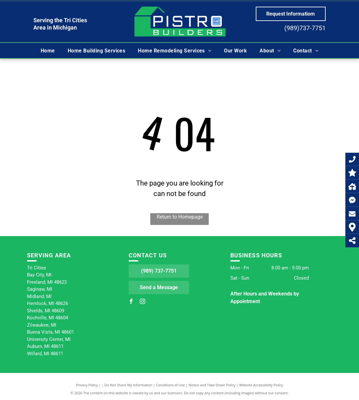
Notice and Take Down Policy (212, 385)
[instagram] (143, 302)
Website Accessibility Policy (261, 385)
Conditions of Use (170, 385)
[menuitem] (47, 50)
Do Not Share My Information (128, 385)
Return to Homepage (180, 217)
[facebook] (131, 302)
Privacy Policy (87, 385)
